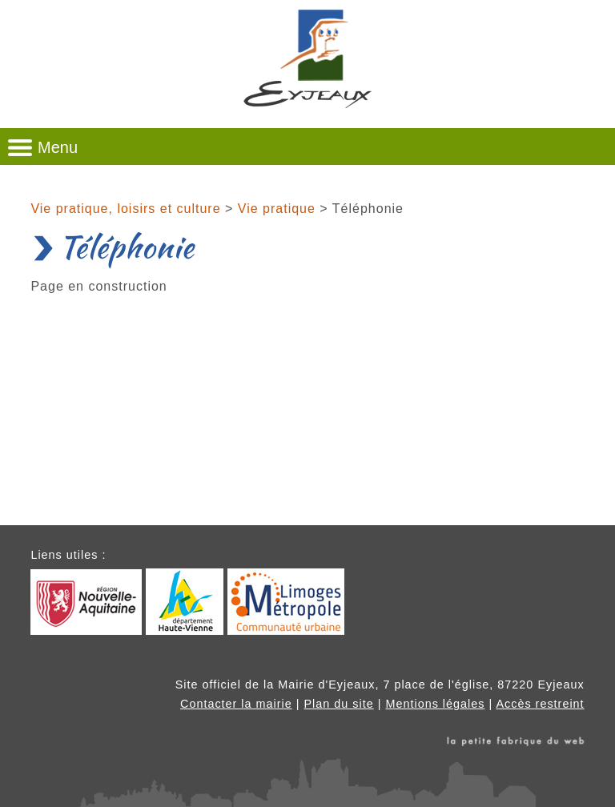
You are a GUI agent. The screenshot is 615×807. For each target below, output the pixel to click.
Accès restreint (540, 703)
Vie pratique (277, 208)
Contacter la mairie (236, 703)
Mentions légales (434, 703)
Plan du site (339, 703)
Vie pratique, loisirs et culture (125, 208)
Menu (58, 147)
